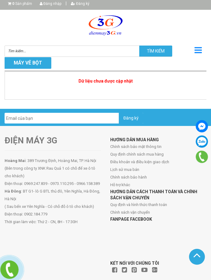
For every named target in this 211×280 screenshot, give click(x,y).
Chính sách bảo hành (128, 177)
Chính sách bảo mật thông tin (136, 146)
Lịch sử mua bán (124, 169)
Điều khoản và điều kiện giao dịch (139, 162)
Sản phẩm (22, 4)
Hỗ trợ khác (120, 184)
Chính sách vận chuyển (130, 212)
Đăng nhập (50, 4)
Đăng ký (80, 4)
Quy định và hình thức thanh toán (138, 204)
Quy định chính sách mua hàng (137, 154)
